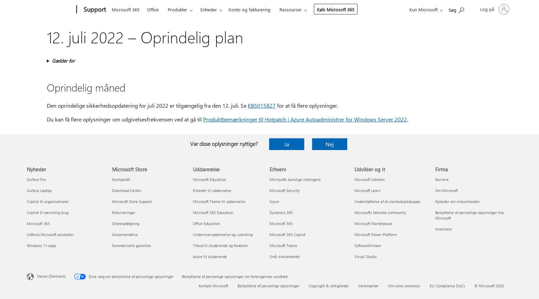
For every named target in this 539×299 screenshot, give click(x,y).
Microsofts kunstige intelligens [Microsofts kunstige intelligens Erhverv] (295, 179)
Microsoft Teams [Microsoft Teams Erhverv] (283, 245)
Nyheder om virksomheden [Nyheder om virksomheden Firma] (457, 201)
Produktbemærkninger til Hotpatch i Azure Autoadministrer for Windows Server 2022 (305, 119)
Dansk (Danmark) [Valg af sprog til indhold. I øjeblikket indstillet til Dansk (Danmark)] (51, 276)
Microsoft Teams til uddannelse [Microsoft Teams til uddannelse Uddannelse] (219, 201)
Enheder (208, 9)
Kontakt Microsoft (213, 285)
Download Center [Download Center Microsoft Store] (126, 190)
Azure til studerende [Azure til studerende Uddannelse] (210, 256)
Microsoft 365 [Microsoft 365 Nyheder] (38, 223)
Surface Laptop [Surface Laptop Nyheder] (39, 190)
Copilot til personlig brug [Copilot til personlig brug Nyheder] (47, 212)
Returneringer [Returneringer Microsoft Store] (123, 212)
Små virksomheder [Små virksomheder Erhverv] (285, 256)
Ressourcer (290, 9)
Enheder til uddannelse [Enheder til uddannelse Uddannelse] (212, 190)
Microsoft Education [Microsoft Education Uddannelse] (209, 179)
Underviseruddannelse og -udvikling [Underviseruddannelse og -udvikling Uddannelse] (223, 234)
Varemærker (368, 285)
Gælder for (63, 60)
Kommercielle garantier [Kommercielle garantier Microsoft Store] (131, 245)
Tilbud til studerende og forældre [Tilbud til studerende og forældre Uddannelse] (220, 245)
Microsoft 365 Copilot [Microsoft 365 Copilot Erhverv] (288, 234)
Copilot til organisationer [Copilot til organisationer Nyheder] (48, 201)
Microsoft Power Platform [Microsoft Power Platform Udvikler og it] (375, 234)
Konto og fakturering (250, 9)
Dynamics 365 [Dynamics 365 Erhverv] (281, 212)
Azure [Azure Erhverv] (274, 201)
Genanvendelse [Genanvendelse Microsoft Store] (125, 234)
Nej (330, 144)
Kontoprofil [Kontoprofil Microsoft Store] (121, 179)
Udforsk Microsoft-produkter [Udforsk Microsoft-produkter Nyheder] (50, 234)
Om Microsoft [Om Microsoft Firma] (446, 190)
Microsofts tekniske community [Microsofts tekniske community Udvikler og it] (380, 212)
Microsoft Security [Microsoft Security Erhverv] (285, 190)
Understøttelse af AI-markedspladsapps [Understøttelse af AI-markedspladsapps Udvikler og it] (387, 201)
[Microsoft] (50, 9)
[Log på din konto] (494, 9)
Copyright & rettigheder (329, 285)
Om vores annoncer (404, 285)
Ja (286, 144)
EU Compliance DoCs (447, 285)
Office (153, 9)
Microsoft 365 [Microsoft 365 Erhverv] (281, 223)
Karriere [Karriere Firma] (442, 179)
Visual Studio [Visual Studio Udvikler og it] (365, 256)
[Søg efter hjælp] (456, 9)
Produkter (177, 9)
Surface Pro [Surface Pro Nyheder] (36, 179)
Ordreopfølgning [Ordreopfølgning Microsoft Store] (125, 223)
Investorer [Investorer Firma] (443, 229)
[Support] (94, 9)
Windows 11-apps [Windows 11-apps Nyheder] (41, 245)
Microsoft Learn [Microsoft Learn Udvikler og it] (367, 190)
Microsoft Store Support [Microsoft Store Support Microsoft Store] (132, 201)
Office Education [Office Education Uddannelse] (206, 223)
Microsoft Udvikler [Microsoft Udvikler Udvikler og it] (369, 179)
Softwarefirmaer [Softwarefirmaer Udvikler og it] (367, 245)
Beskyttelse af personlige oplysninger (268, 285)
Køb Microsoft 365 (335, 9)
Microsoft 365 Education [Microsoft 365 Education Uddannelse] (213, 212)
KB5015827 (262, 105)
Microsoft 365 (126, 9)
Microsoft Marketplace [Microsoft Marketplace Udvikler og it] (373, 223)
